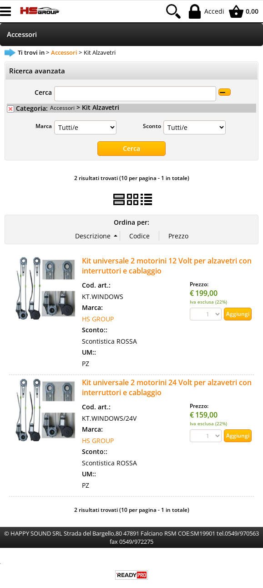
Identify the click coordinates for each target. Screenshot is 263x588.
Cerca (43, 92)
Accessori (22, 34)
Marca (43, 125)
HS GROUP (98, 318)
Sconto (152, 125)
